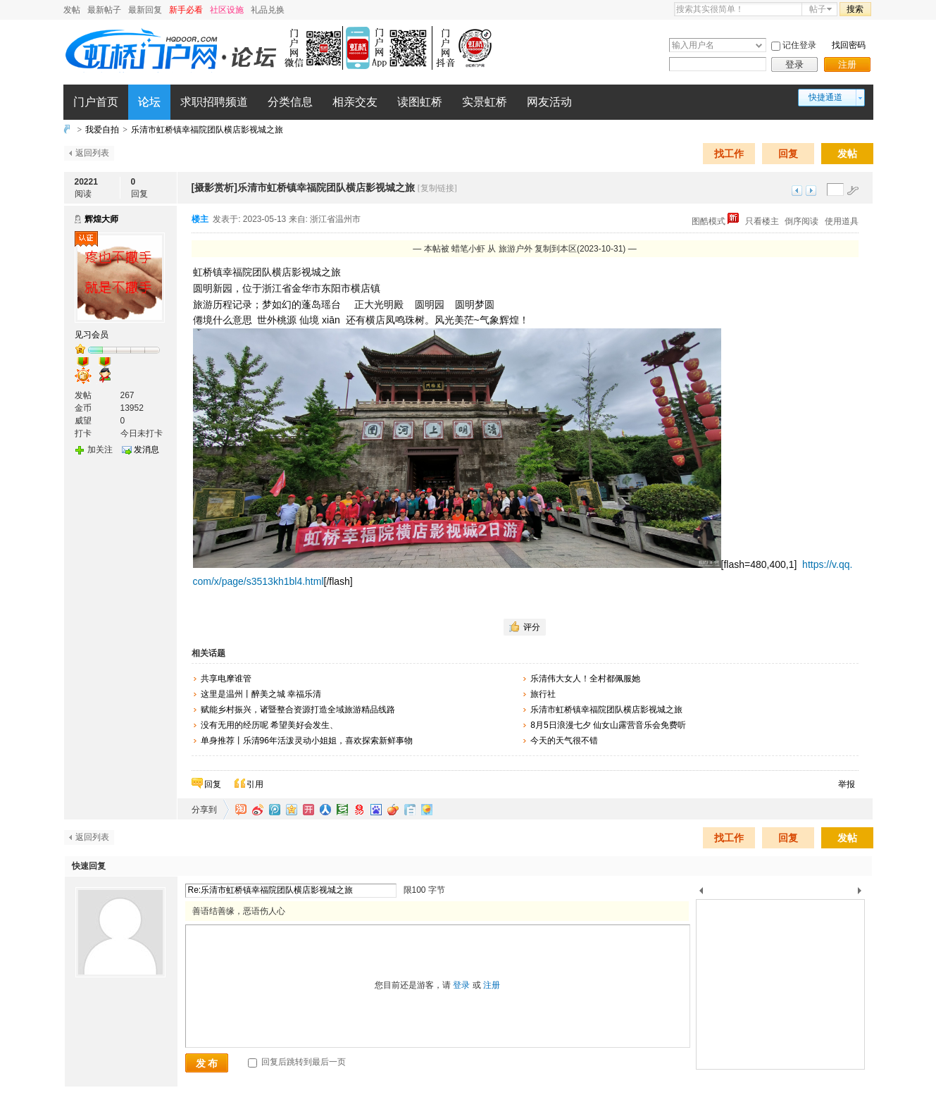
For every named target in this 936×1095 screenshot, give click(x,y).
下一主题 (811, 190)
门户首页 (95, 102)
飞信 (426, 809)
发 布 (207, 1063)
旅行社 (543, 694)
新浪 (257, 809)
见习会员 (91, 335)
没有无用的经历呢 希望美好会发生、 (269, 725)
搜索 (855, 9)
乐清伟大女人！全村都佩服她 (585, 678)
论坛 (149, 102)
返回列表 (92, 153)
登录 (794, 64)
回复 (788, 153)
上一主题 (797, 190)
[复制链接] (437, 188)
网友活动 (549, 102)
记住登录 (799, 45)
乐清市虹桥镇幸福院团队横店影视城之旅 (207, 130)
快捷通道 (825, 97)
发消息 (146, 449)
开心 (308, 809)
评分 (531, 627)
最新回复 (145, 10)
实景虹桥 (484, 102)
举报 (846, 784)
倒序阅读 (801, 221)
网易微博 (359, 809)
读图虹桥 (419, 102)
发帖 (71, 10)
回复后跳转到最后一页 (297, 1062)
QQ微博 (274, 809)
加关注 (100, 449)
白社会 (410, 809)
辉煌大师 (101, 219)
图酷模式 (715, 221)
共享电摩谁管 (226, 678)
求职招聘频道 (214, 102)
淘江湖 (241, 809)
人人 (325, 809)
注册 (847, 64)
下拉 (759, 45)
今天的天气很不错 (564, 741)
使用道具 (842, 221)
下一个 (863, 893)
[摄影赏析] (214, 187)
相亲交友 (354, 102)
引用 (255, 784)
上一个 (701, 893)
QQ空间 (291, 809)
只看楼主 (762, 221)
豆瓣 (342, 809)
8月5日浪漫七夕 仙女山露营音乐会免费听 (608, 725)
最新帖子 (104, 10)
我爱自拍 (102, 130)
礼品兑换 (268, 10)
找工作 (729, 153)
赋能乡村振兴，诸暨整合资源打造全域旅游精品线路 (298, 709)
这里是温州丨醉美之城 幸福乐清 (261, 694)
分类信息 (290, 102)
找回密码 (849, 45)
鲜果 (393, 809)
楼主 (200, 219)
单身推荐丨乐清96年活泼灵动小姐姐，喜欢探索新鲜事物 (307, 741)
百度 (376, 809)
